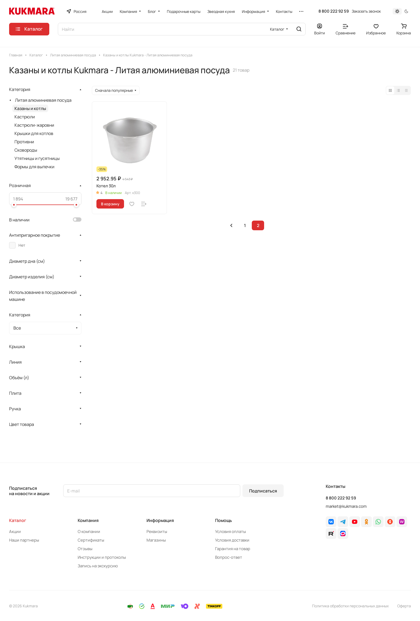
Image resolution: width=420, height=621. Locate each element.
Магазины (156, 540)
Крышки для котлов (33, 133)
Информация (160, 520)
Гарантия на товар (232, 548)
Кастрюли (24, 117)
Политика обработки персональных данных (350, 605)
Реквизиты (157, 531)
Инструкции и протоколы (102, 557)
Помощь (223, 520)
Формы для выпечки (34, 167)
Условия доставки (232, 540)
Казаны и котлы (30, 108)
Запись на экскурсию (98, 566)
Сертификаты (91, 540)
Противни (24, 142)
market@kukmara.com (346, 506)
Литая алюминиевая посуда (43, 100)
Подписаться (263, 491)
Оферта (404, 605)
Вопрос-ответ (228, 557)
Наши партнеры (24, 540)
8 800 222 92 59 (333, 11)
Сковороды (25, 150)
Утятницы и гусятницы (37, 158)
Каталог (17, 520)
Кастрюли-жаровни (34, 125)
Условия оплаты (230, 531)
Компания (88, 520)
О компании (89, 531)
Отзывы (85, 548)
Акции (15, 531)
